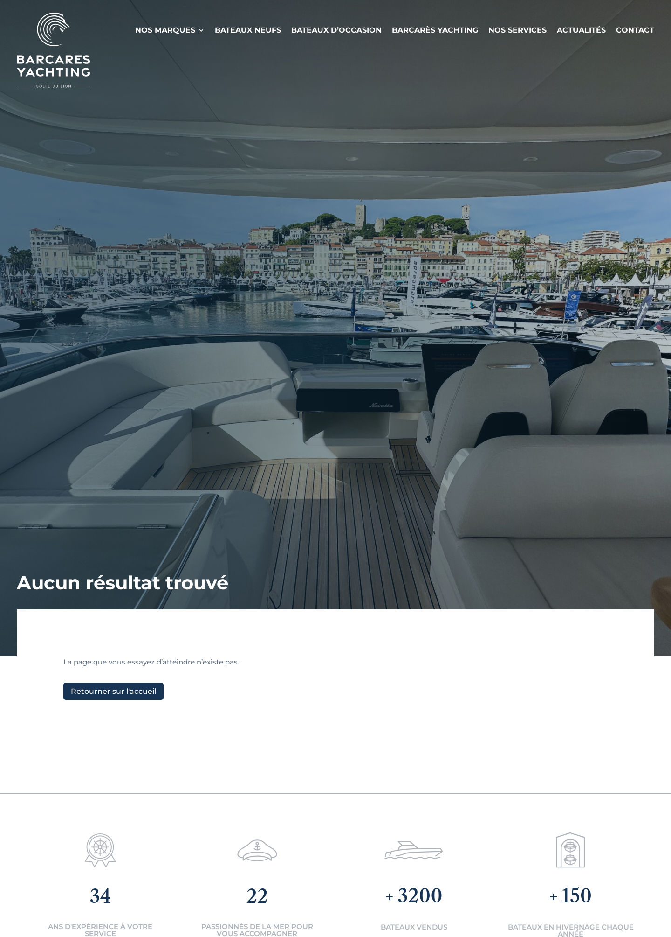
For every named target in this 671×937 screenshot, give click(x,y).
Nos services (517, 30)
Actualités (581, 30)
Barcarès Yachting (435, 30)
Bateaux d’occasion (336, 30)
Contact (635, 30)
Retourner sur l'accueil (113, 691)
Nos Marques (165, 30)
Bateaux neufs (248, 30)
